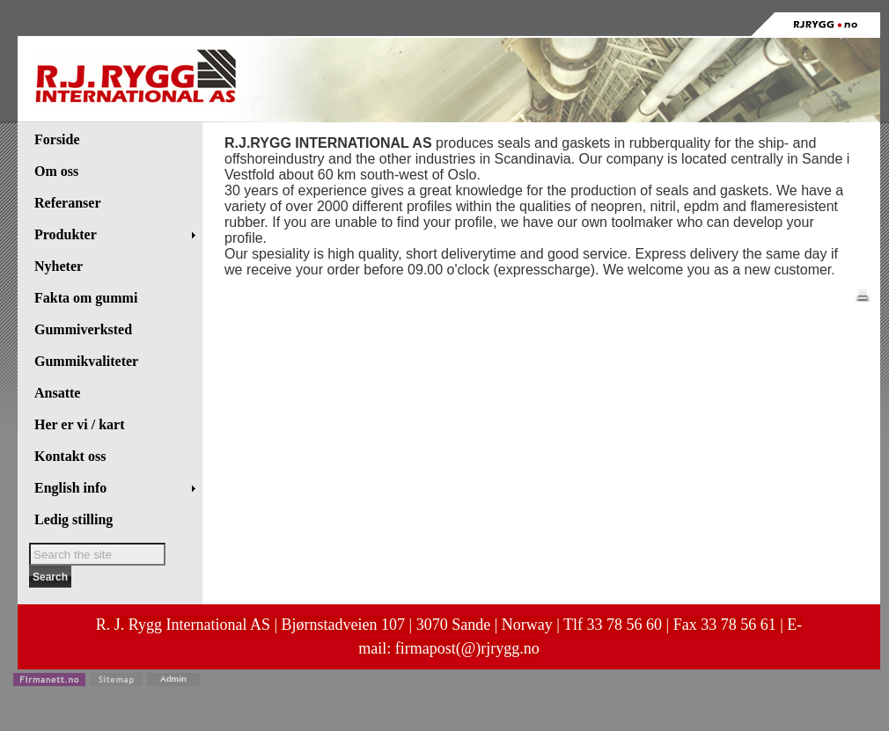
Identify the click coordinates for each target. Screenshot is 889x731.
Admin (173, 678)
